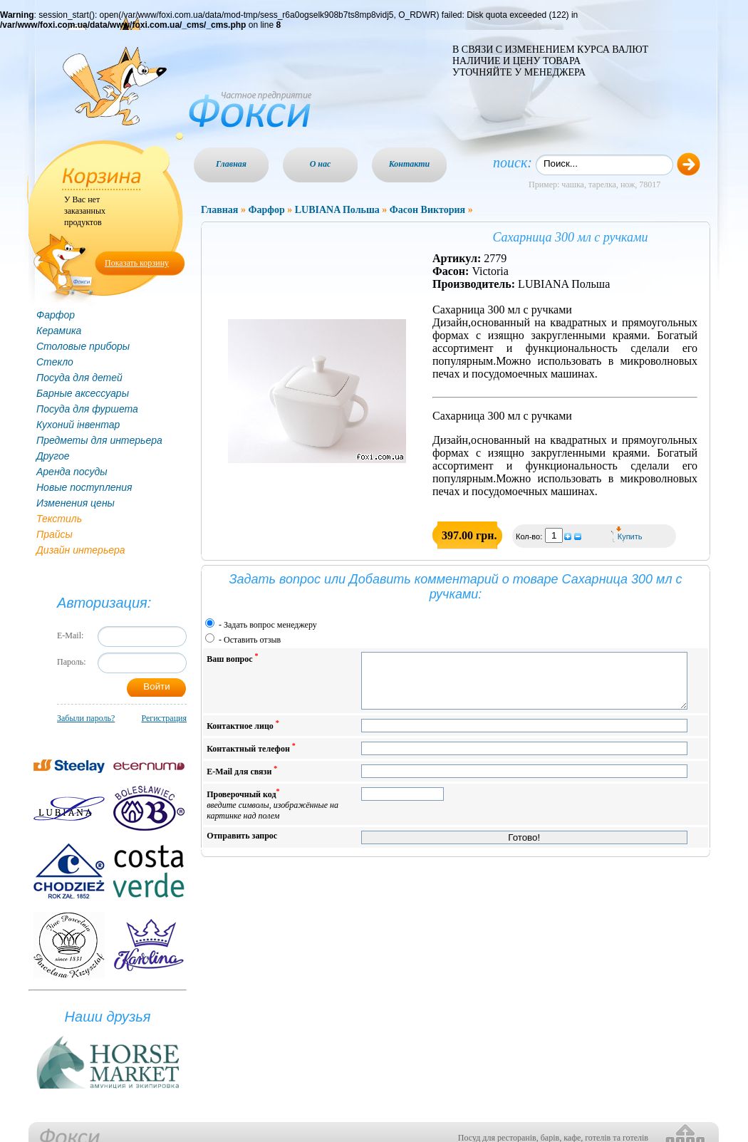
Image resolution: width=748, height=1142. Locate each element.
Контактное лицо (243, 736)
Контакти (409, 164)
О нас (320, 164)
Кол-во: (530, 536)
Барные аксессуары (82, 393)
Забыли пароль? (86, 718)
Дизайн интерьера (80, 550)
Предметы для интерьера (99, 440)
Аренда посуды (71, 471)
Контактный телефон (251, 758)
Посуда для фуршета (87, 409)
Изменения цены (75, 503)
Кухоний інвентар (78, 424)
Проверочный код (272, 814)
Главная (231, 164)
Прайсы (54, 534)
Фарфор (55, 315)
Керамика (58, 330)
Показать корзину (137, 263)
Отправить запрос (242, 846)
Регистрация (164, 718)
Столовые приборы (83, 346)
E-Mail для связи (242, 781)
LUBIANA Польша (337, 209)
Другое (53, 456)
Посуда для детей (79, 377)
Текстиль (59, 518)
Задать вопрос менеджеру (270, 625)
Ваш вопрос (232, 658)
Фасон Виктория (427, 209)
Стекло (54, 362)
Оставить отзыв (252, 640)
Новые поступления (84, 487)
